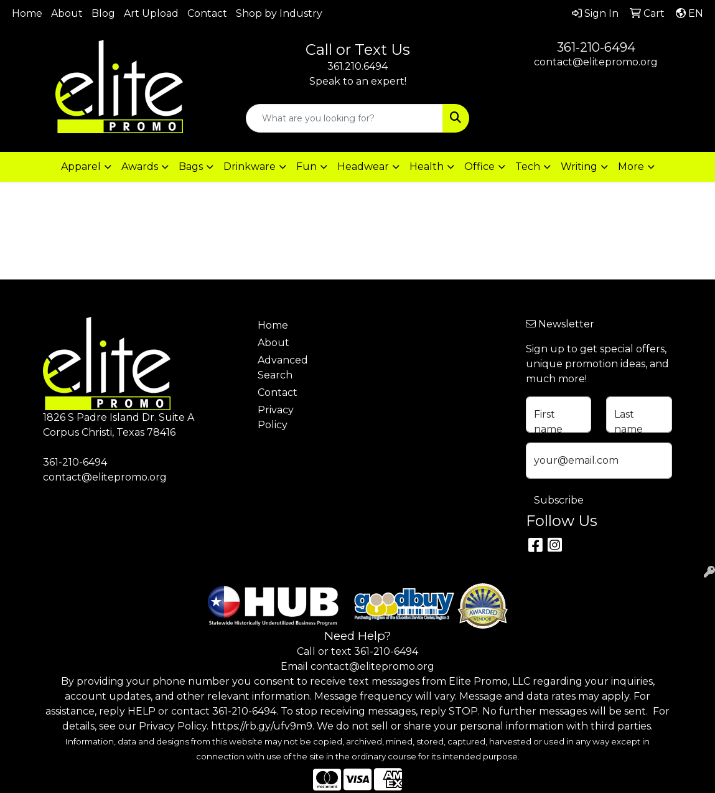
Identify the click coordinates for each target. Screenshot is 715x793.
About (67, 13)
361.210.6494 (357, 66)
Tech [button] (527, 166)
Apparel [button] (81, 166)
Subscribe (559, 500)
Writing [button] (579, 166)
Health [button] (426, 166)
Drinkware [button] (249, 166)
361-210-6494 (596, 47)
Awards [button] (139, 166)
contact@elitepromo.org (596, 62)
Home (27, 13)
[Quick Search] (344, 118)
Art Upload (151, 13)
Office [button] (479, 166)
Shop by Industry (279, 13)
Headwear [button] (363, 166)
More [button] (631, 166)
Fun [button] (306, 166)
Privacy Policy (276, 417)
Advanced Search (283, 367)
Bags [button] (191, 166)
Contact (207, 13)
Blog (103, 13)
